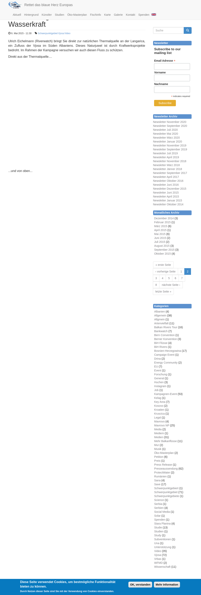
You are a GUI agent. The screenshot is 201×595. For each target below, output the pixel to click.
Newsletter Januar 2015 (167, 200)
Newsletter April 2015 (166, 196)
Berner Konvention (165, 339)
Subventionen (162, 539)
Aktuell (17, 14)
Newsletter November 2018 (169, 161)
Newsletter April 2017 (166, 176)
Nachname (161, 84)
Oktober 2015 (162, 253)
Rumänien (160, 476)
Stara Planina (162, 523)
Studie (158, 527)
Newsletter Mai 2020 (165, 133)
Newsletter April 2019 (166, 157)
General (159, 378)
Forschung (160, 374)
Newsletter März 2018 (166, 165)
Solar (157, 515)
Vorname (160, 72)
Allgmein (159, 319)
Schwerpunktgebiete (166, 496)
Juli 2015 (159, 241)
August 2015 (162, 245)
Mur (156, 445)
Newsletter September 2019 (170, 149)
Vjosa (61, 33)
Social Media (162, 511)
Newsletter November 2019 (169, 145)
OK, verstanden (140, 584)
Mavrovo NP (161, 425)
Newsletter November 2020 (169, 121)
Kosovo (159, 405)
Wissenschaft (162, 566)
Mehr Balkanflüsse (165, 441)
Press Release (163, 464)
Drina (157, 358)
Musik (158, 449)
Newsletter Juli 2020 (165, 129)
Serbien (159, 507)
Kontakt (130, 14)
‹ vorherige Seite (165, 271)
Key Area (159, 401)
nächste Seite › (171, 284)
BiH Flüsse (161, 343)
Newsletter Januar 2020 (167, 141)
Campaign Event (164, 354)
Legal (157, 417)
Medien (158, 437)
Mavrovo (159, 421)
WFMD (158, 562)
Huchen (159, 382)
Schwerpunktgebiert (166, 488)
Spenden (143, 14)
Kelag (157, 397)
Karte (107, 14)
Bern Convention (164, 335)
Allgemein (160, 315)
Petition (159, 456)
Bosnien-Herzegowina (167, 350)
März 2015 (160, 226)
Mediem (159, 433)
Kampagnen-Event (165, 394)
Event (157, 370)
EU (156, 366)
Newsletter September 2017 (170, 173)
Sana (157, 480)
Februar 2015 (162, 222)
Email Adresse (164, 61)
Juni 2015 (160, 237)
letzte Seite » (163, 291)
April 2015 (160, 230)
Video (67, 33)
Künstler (47, 14)
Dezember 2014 (164, 218)
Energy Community (166, 362)
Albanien (159, 311)
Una (156, 543)
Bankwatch (161, 331)
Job (156, 390)
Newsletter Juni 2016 (166, 184)
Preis (157, 460)
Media (158, 429)
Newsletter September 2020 (170, 125)
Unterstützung (162, 547)
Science (159, 500)
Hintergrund (31, 14)
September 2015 (164, 249)
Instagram (160, 386)
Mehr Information (167, 584)
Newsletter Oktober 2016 (168, 180)
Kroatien (159, 409)
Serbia (158, 503)
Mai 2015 (160, 234)
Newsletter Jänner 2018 (167, 169)
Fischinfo (95, 14)
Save (157, 484)
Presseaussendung (166, 468)
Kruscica (159, 413)
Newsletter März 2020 (166, 137)
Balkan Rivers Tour (165, 327)
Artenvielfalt (161, 323)
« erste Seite (163, 264)
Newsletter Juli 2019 (165, 153)
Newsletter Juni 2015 (166, 192)
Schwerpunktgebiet (48, 33)
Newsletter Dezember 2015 (169, 188)
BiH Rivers (160, 346)
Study (157, 535)
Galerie (118, 14)
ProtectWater (162, 472)
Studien (59, 14)
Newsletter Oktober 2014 (168, 204)
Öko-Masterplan (77, 14)
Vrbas (157, 558)
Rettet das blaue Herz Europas (48, 5)
